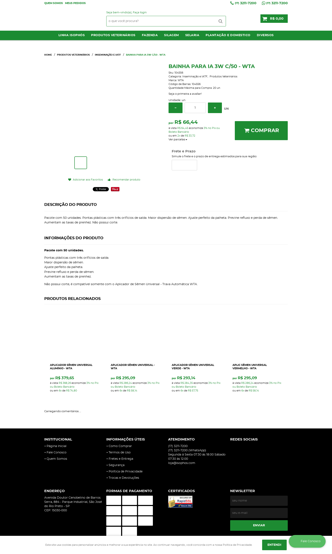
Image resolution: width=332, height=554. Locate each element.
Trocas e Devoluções (124, 477)
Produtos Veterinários (113, 35)
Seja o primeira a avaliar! (185, 94)
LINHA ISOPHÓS (71, 35)
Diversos (265, 35)
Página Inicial (56, 446)
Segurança (117, 465)
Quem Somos (53, 3)
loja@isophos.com (181, 463)
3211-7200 (245, 3)
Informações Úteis (125, 439)
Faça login (140, 12)
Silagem (171, 35)
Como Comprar (120, 446)
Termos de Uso (120, 452)
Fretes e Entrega (121, 458)
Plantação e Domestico (228, 35)
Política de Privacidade (125, 471)
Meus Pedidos (75, 3)
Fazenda (150, 35)
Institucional (58, 439)
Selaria (192, 35)
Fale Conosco (56, 452)
